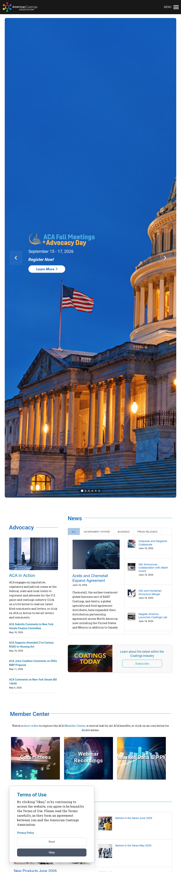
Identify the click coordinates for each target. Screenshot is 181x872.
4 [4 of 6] (92, 490)
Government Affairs (97, 531)
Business (123, 531)
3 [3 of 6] (89, 490)
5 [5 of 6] (95, 490)
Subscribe (142, 663)
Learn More (46, 269)
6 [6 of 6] (99, 490)
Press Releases (147, 531)
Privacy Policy (26, 832)
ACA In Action (22, 575)
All (74, 531)
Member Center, (75, 725)
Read (51, 841)
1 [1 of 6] (82, 491)
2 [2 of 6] (85, 490)
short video (30, 725)
